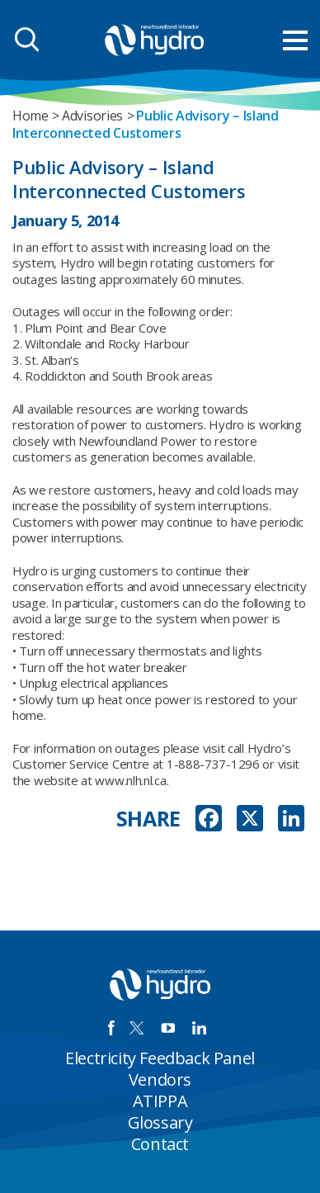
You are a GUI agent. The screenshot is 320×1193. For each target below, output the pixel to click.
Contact (160, 1144)
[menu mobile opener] (295, 40)
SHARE (148, 818)
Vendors (160, 1079)
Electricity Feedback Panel (160, 1058)
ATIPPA (160, 1101)
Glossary (160, 1122)
